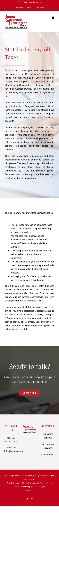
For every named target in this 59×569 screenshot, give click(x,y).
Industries (48, 454)
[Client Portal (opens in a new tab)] (39, 8)
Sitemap (29, 490)
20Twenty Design (29, 483)
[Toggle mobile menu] (53, 17)
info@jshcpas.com (36, 2)
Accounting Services (47, 446)
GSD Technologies (37, 487)
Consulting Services (48, 436)
